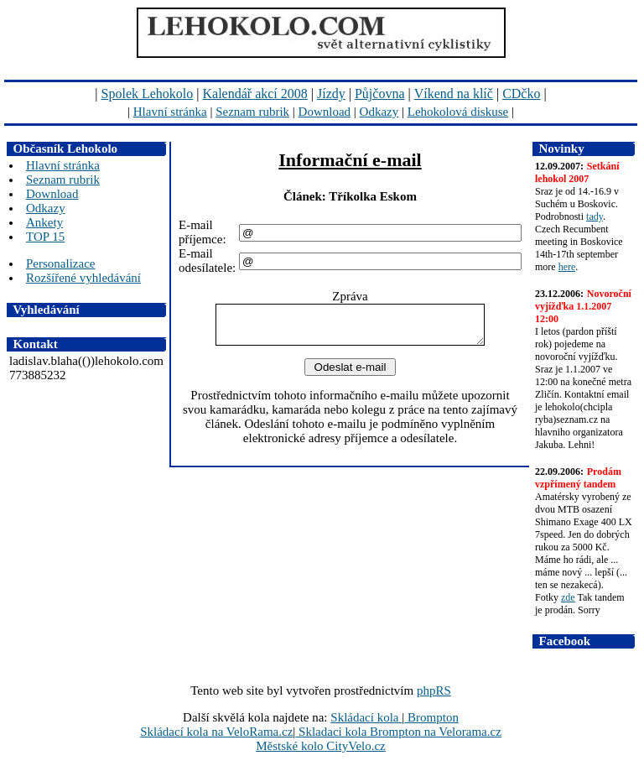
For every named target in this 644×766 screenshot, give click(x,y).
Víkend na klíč (453, 93)
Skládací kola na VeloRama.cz (216, 731)
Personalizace (60, 263)
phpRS (434, 690)
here (567, 267)
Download (325, 111)
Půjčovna (380, 93)
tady (594, 216)
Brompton (431, 717)
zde (568, 597)
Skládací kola (366, 717)
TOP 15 (45, 236)
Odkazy (379, 111)
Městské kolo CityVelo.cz (321, 746)
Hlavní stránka (170, 111)
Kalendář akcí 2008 (255, 93)
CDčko (521, 93)
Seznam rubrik (252, 111)
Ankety (44, 222)
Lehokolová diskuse (458, 111)
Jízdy (331, 93)
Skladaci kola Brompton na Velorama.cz (398, 731)
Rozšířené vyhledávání (83, 277)
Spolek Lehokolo (147, 93)
